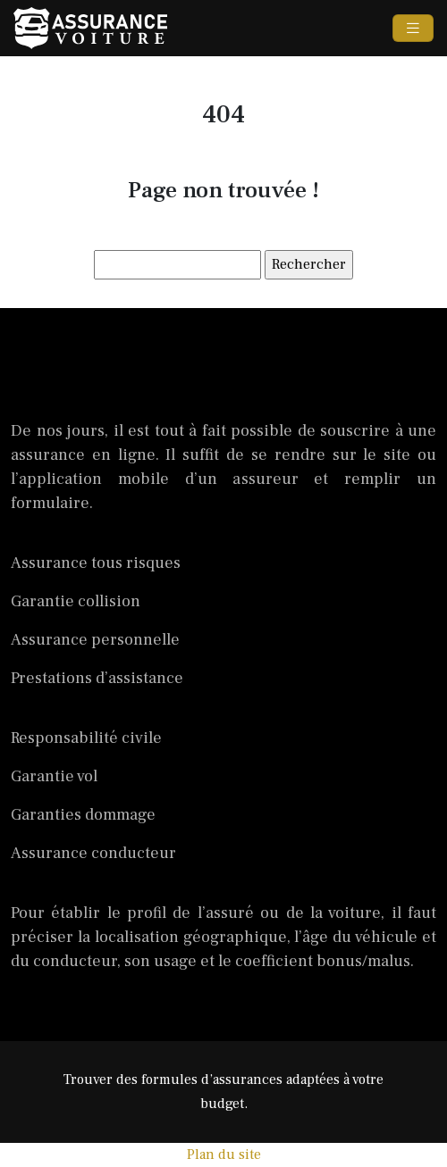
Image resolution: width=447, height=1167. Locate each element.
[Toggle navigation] (413, 28)
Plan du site (224, 1154)
